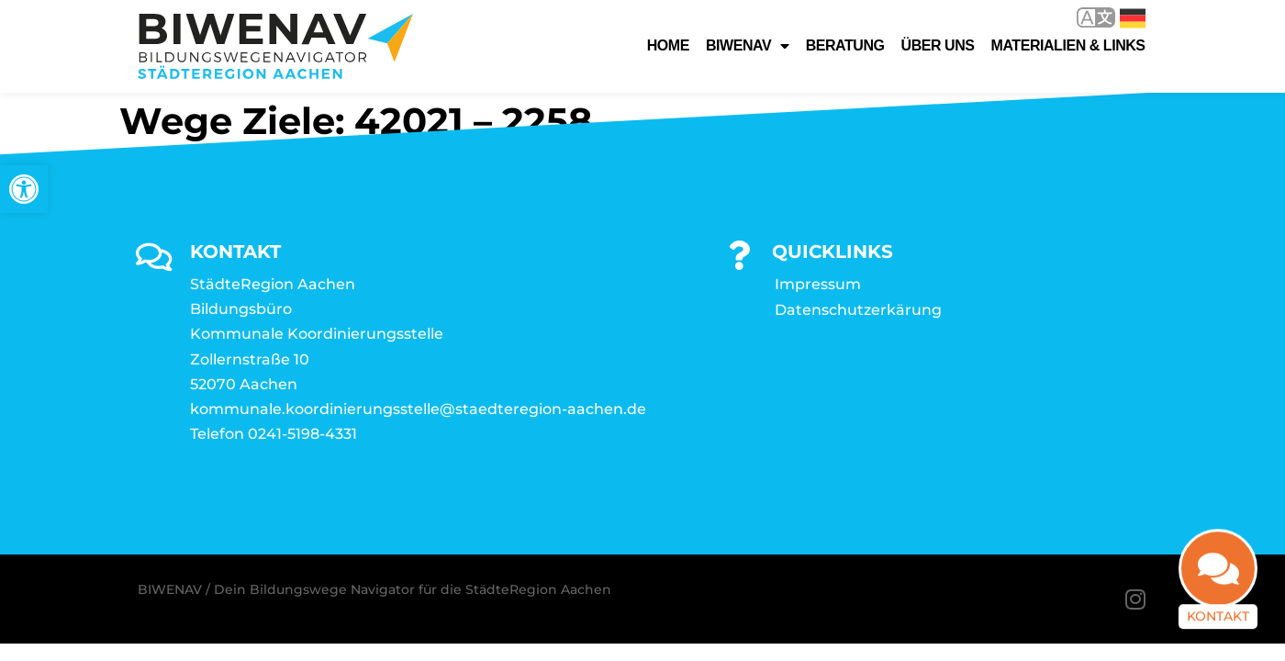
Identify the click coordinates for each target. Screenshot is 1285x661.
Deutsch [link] (1132, 18)
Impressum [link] (818, 285)
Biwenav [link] (747, 45)
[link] (24, 189)
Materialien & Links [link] (1068, 45)
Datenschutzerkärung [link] (858, 310)
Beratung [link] (845, 45)
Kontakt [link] (1218, 629)
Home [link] (668, 45)
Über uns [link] (938, 45)
